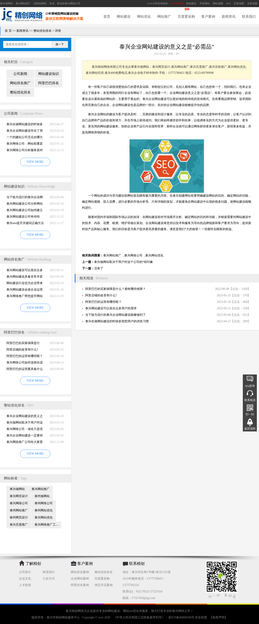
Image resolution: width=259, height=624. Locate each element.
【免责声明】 (218, 617)
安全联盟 (201, 617)
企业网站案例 (80, 578)
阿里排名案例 (80, 585)
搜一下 (59, 44)
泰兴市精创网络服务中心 (63, 617)
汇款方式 (49, 578)
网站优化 (144, 16)
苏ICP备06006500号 (181, 617)
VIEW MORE (35, 161)
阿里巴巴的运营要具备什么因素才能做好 (24, 369)
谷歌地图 (252, 3)
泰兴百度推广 (19, 524)
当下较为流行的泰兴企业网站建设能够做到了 (24, 198)
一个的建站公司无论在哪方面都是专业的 (24, 138)
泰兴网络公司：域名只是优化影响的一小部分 (24, 429)
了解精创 (33, 563)
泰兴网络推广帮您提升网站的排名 (24, 296)
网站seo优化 (131, 611)
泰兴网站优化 (44, 517)
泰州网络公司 (44, 503)
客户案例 (208, 16)
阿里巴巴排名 (48, 83)
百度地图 (239, 3)
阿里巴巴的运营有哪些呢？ (24, 356)
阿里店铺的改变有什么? (22, 349)
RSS (228, 3)
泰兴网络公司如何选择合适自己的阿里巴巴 (24, 363)
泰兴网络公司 (72, 3)
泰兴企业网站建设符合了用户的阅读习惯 (24, 131)
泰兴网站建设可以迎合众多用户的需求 (24, 271)
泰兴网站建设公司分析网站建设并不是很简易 (24, 204)
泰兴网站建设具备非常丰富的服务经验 (24, 277)
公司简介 (25, 572)
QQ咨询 (250, 385)
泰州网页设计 (19, 517)
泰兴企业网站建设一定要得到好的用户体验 (24, 436)
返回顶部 (250, 428)
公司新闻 (20, 74)
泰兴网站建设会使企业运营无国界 (24, 290)
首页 (106, 16)
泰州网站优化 (44, 510)
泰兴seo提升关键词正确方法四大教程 (25, 223)
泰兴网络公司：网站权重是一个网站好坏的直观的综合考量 (24, 144)
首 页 (8, 30)
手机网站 (204, 3)
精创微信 (191, 3)
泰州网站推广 (19, 510)
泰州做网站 (42, 496)
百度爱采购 (186, 16)
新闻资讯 (228, 16)
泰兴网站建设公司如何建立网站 (24, 211)
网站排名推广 (20, 83)
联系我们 (249, 16)
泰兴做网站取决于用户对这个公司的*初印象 (24, 423)
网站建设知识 (48, 74)
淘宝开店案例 (104, 585)
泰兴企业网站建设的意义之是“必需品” (24, 416)
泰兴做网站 (6, 3)
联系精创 (137, 563)
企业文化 (25, 578)
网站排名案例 (80, 572)
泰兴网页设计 (19, 496)
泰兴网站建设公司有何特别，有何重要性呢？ (23, 217)
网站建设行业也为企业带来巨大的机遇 (24, 283)
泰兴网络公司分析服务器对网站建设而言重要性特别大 (24, 150)
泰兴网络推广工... (46, 524)
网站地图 (218, 3)
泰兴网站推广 (41, 489)
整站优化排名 (42, 30)
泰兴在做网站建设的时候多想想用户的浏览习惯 (24, 125)
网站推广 (164, 16)
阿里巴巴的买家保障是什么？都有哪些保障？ (23, 343)
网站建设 (124, 16)
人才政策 (25, 585)
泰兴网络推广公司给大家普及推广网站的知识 (24, 442)
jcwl (100, 617)
